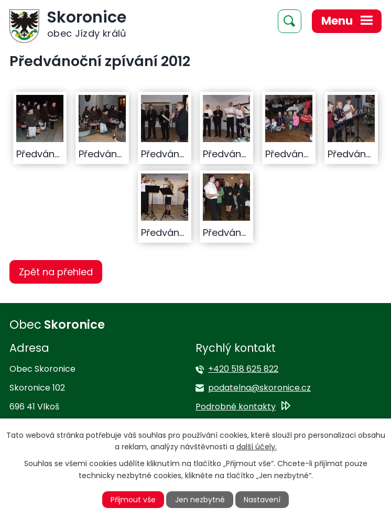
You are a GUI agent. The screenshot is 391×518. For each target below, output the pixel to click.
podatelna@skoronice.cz (259, 388)
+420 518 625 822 (243, 369)
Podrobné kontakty (236, 407)
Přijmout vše (133, 499)
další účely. (256, 446)
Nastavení (262, 499)
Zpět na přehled (56, 271)
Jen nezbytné (200, 499)
